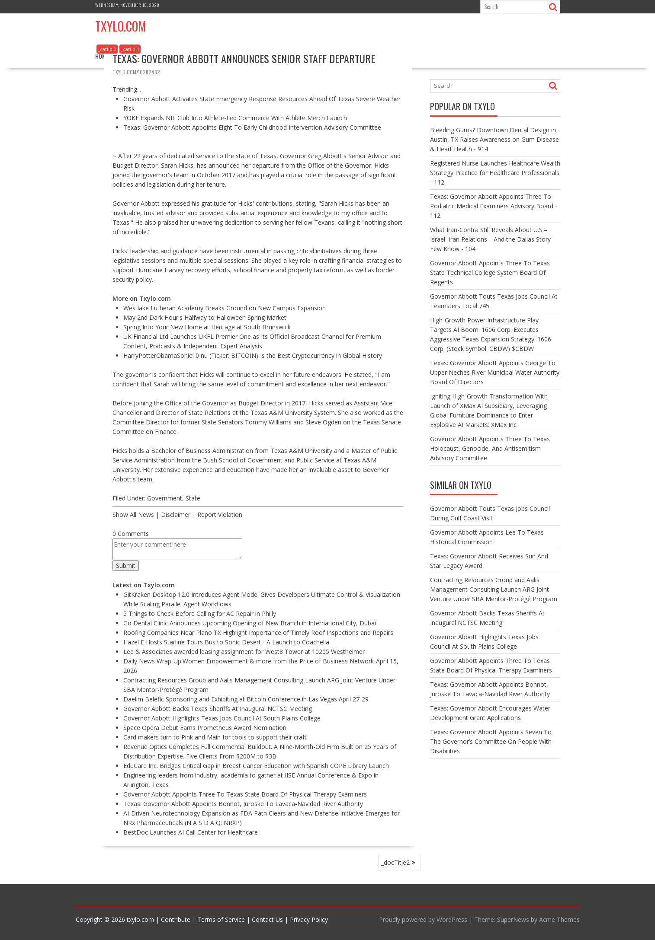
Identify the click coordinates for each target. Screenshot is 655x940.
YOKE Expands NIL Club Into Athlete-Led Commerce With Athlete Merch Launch (235, 118)
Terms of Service (221, 919)
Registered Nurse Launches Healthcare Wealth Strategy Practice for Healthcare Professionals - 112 (495, 172)
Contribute (175, 919)
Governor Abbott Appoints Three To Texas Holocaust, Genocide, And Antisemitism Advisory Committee (490, 448)
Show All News (133, 514)
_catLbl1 (130, 49)
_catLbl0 (107, 49)
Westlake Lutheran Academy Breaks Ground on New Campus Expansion (224, 308)
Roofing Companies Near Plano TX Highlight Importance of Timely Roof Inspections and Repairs (258, 632)
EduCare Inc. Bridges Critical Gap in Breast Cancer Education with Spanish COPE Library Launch (256, 766)
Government (164, 498)
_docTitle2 (395, 862)
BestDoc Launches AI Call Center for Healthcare (190, 832)
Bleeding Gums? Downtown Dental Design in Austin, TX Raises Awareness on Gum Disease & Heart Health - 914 (494, 139)
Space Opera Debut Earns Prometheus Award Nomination (204, 727)
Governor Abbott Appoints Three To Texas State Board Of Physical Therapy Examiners (245, 794)
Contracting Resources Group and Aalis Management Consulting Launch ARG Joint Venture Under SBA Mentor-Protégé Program (493, 589)
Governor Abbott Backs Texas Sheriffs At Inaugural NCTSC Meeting (217, 708)
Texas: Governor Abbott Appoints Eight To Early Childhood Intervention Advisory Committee (252, 127)
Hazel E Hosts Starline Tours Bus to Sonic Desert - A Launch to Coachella (226, 642)
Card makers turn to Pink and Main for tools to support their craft (215, 737)
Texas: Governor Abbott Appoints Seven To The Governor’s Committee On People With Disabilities (491, 741)
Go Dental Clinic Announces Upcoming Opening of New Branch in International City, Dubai (249, 623)
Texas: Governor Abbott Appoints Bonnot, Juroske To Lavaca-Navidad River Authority (243, 804)
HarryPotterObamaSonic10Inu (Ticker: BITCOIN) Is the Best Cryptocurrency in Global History (252, 355)
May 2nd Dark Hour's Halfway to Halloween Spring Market (204, 317)
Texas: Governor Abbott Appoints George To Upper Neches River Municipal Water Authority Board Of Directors (494, 372)
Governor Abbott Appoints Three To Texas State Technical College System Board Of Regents (490, 272)
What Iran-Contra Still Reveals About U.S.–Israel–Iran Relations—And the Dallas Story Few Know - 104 (490, 239)
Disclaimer (175, 514)
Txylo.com (120, 26)
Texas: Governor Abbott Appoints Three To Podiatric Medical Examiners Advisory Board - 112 (493, 206)
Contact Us (267, 919)
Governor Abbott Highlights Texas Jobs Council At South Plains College (222, 718)
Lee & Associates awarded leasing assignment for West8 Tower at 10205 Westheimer (244, 651)
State (193, 498)
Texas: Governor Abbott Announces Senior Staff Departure (243, 58)
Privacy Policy (309, 919)
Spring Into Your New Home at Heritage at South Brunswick (207, 327)
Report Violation (219, 514)
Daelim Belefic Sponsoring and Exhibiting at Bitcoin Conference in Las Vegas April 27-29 (246, 699)
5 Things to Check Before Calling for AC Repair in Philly (199, 613)
